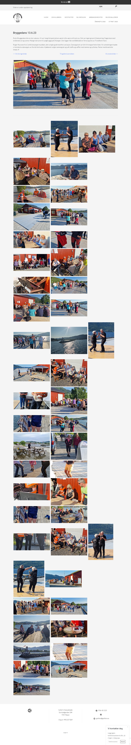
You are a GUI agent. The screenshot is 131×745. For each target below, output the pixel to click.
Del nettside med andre (29, 710)
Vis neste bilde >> (111, 54)
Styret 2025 (113, 21)
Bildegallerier (112, 17)
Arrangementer (95, 17)
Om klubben (56, 17)
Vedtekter (69, 17)
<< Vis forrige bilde (20, 54)
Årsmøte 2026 (100, 21)
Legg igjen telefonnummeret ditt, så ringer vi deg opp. (116, 735)
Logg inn (65, 732)
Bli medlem (81, 17)
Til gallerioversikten (67, 54)
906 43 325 (101, 710)
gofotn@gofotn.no (101, 718)
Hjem (46, 17)
